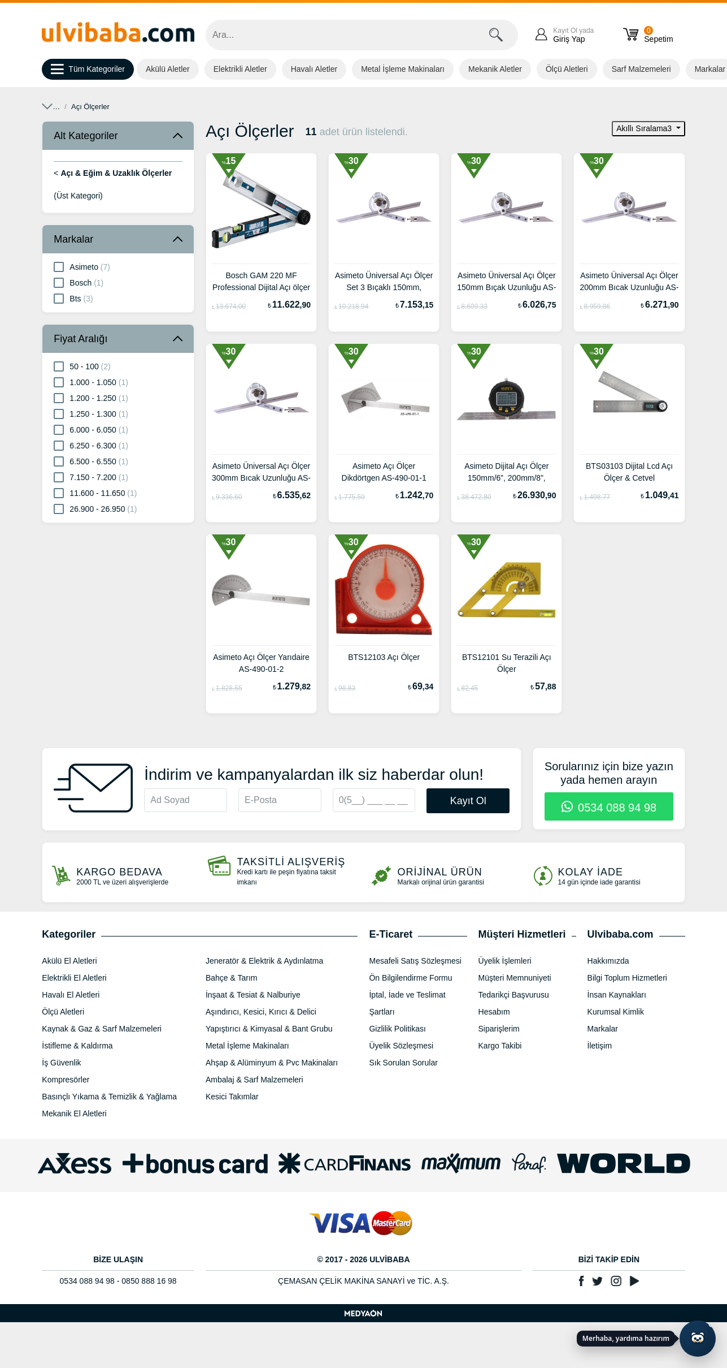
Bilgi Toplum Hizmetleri (627, 977)
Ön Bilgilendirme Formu (410, 977)
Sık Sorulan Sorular (403, 1062)
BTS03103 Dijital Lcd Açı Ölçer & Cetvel (629, 471)
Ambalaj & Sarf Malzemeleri (254, 1079)
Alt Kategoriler (85, 135)
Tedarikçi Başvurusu (513, 994)
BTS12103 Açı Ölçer (384, 657)
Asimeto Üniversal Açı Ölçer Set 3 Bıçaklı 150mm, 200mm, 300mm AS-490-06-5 (384, 283)
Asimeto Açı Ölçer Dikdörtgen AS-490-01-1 (384, 471)
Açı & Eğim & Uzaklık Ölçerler (186, 106)
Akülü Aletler (168, 69)
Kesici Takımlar (232, 1096)
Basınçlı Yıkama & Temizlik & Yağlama (109, 1096)
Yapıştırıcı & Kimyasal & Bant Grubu (269, 1028)
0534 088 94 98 (609, 807)
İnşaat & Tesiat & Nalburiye (253, 994)
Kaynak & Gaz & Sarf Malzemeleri (102, 1028)
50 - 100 (82, 366)
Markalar (73, 239)
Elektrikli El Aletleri (74, 977)
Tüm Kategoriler (88, 69)
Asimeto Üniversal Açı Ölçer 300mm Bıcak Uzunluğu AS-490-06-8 (261, 473)
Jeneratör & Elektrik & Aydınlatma (264, 960)
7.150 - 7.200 (91, 477)
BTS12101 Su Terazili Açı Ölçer (506, 663)
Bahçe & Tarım (232, 977)
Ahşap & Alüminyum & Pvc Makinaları (272, 1062)
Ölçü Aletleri (567, 69)
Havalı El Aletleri (70, 994)
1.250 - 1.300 (91, 413)
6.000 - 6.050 (91, 429)
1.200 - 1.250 (91, 397)
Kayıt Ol (468, 800)
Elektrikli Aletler (240, 69)
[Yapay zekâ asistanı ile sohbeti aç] (698, 1338)
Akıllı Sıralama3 (645, 128)
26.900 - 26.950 (95, 508)
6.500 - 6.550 (91, 461)
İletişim (599, 1045)
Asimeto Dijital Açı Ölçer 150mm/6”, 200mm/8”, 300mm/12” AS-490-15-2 (506, 473)
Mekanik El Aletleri (74, 1113)
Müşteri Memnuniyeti (514, 977)
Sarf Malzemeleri (641, 69)
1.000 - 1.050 (91, 382)
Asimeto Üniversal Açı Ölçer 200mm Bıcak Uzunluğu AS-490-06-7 (629, 283)
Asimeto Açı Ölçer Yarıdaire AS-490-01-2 (261, 663)
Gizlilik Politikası (397, 1028)
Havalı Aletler (314, 69)
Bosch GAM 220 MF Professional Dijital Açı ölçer (261, 281)
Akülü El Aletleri (69, 960)
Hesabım (494, 1011)
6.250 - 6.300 (91, 445)
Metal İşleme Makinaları (403, 69)
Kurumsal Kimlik (615, 1011)
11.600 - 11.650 (95, 492)
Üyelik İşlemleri (505, 960)
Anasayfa (57, 106)
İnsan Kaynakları (616, 994)
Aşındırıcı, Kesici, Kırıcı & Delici (261, 1011)
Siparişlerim (499, 1028)
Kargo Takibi (500, 1045)
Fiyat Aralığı (80, 338)
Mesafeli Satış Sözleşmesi (415, 960)
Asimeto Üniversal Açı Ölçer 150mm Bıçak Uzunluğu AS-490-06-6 (506, 283)
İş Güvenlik (61, 1062)
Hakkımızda (608, 960)
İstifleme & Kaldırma (77, 1045)
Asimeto (82, 266)
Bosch (78, 282)
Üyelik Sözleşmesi (401, 1045)
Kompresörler (65, 1079)
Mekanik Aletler (495, 69)
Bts (73, 298)
